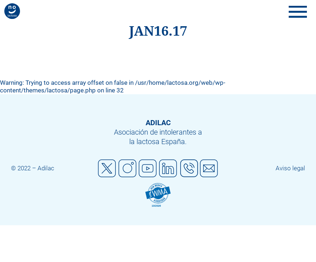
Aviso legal (290, 168)
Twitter (107, 168)
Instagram (127, 168)
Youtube (147, 168)
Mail (209, 168)
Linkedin (168, 168)
